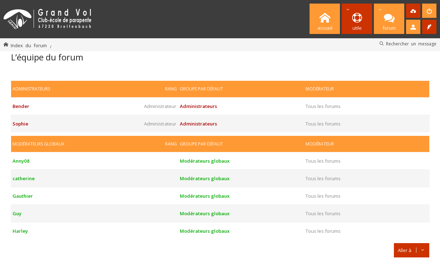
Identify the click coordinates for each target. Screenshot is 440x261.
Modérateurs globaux (38, 144)
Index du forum (29, 45)
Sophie (20, 123)
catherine (24, 178)
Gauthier (23, 196)
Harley (20, 231)
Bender (21, 106)
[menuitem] (413, 11)
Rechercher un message (411, 43)
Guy (17, 213)
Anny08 (21, 161)
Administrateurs (31, 89)
